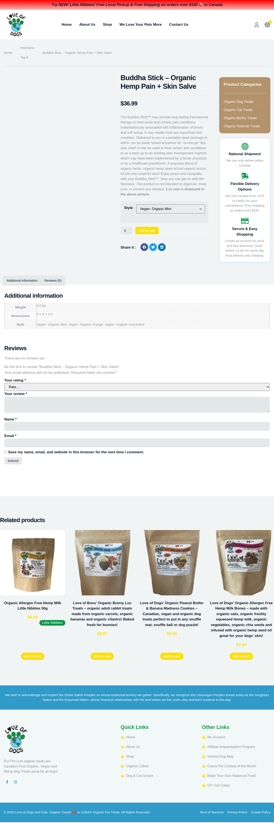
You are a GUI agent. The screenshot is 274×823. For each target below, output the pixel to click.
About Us (87, 25)
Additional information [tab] (22, 280)
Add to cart (150, 231)
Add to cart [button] (32, 657)
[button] (144, 248)
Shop (107, 25)
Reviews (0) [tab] (53, 280)
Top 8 (24, 57)
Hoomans (27, 48)
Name (10, 419)
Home (67, 25)
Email (10, 436)
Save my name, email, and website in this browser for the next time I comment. (76, 452)
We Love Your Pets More (140, 25)
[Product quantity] (127, 231)
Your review (15, 394)
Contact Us (178, 25)
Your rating (15, 380)
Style (128, 208)
